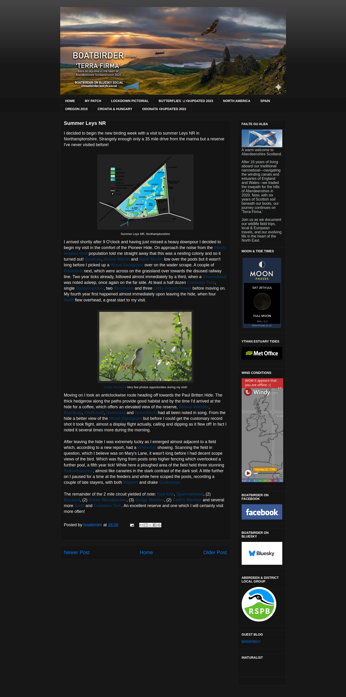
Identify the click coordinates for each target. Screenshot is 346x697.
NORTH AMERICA (236, 101)
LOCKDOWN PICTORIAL (130, 101)
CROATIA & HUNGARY (115, 109)
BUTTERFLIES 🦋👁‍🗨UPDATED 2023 (186, 101)
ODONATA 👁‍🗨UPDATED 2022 (164, 109)
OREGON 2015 (76, 109)
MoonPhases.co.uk (262, 325)
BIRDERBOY (251, 641)
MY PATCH (93, 101)
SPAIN (265, 101)
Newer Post (77, 552)
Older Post (215, 552)
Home (146, 552)
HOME (70, 101)
